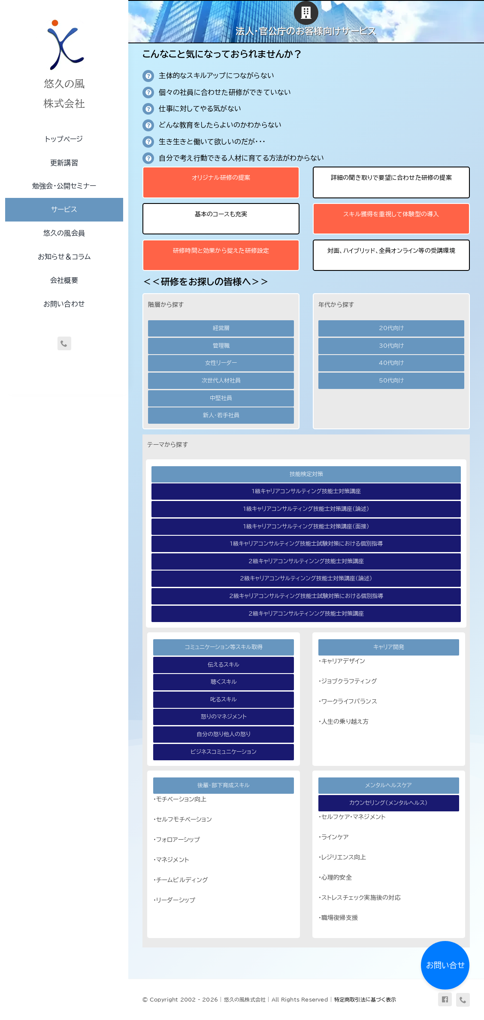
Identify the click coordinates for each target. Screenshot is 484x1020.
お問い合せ (445, 965)
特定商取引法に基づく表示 (365, 999)
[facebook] (445, 999)
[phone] (64, 343)
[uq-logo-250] (64, 18)
